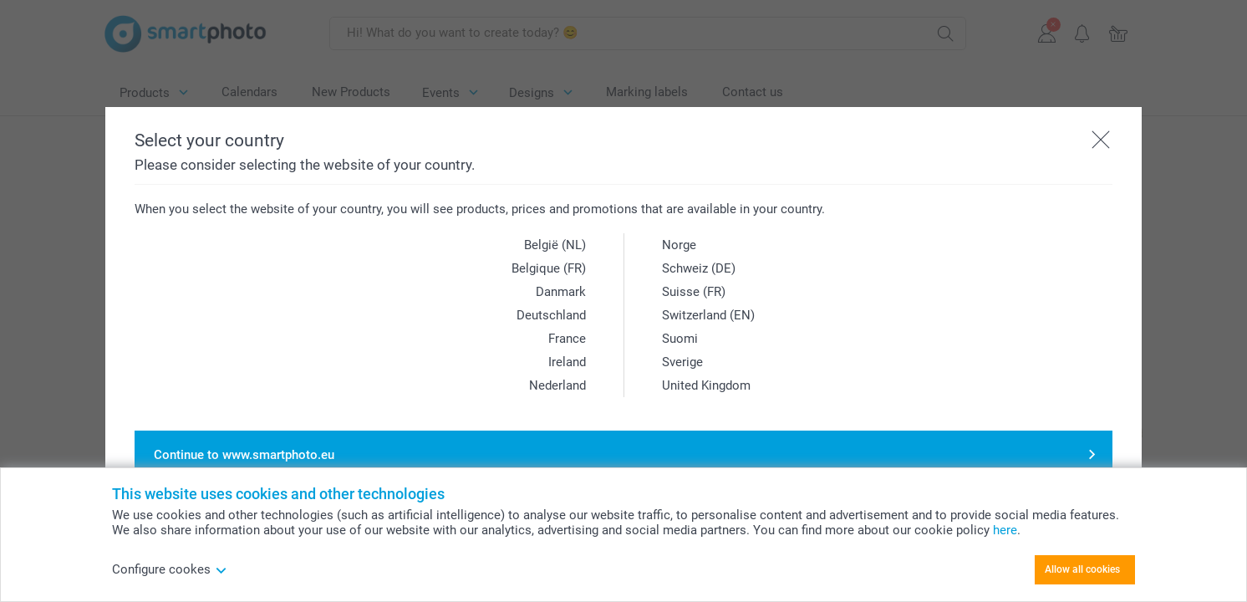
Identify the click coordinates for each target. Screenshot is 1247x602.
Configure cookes (169, 569)
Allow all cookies (1082, 569)
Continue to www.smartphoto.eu (244, 454)
